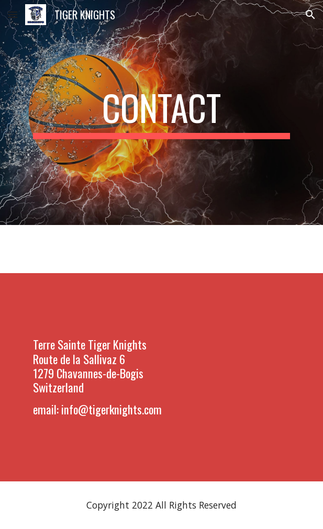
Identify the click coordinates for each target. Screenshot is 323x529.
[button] (12, 14)
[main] (161, 112)
